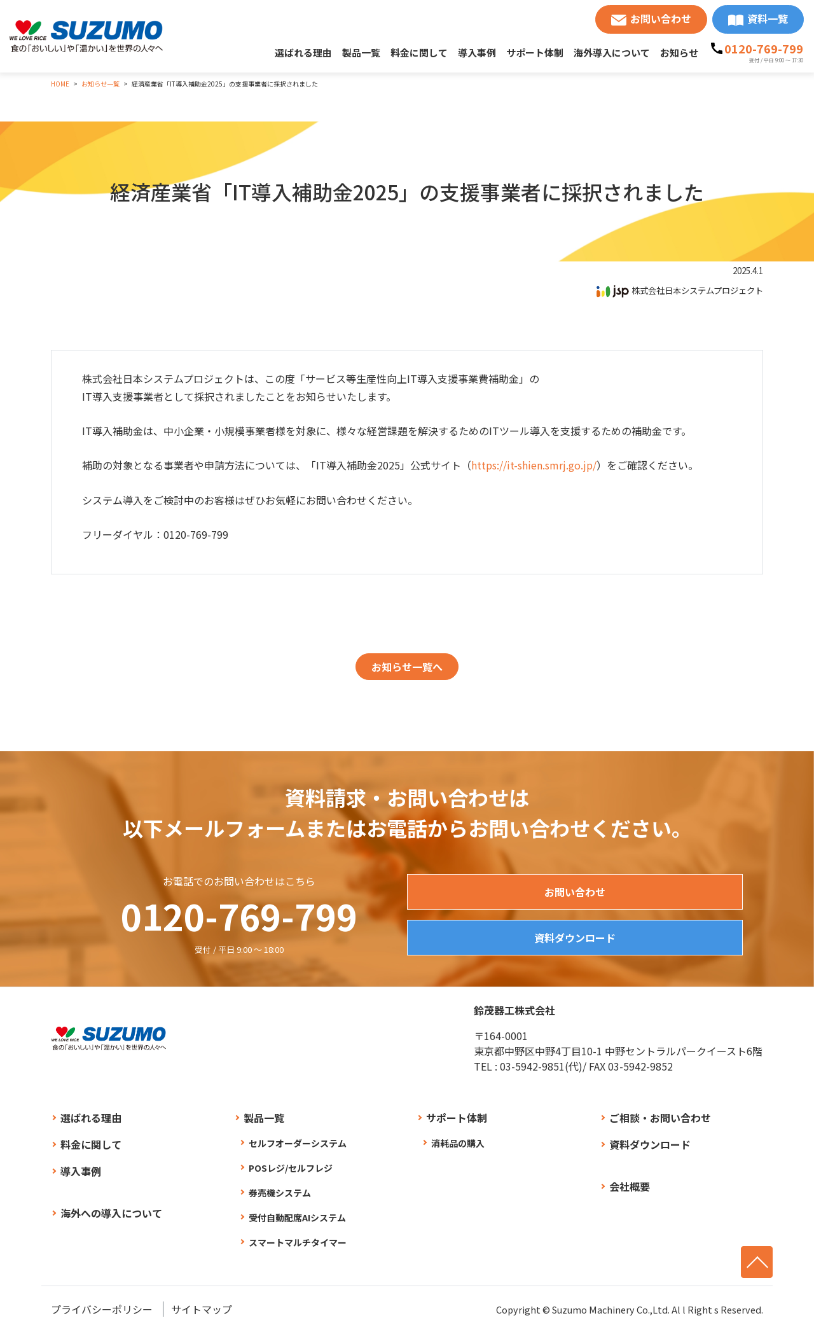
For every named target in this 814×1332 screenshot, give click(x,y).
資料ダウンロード (575, 937)
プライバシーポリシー (102, 1309)
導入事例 (477, 52)
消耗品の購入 (458, 1143)
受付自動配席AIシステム (297, 1217)
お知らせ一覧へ (407, 666)
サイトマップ (201, 1309)
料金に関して (419, 52)
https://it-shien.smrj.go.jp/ (534, 465)
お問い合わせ (660, 18)
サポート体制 (534, 52)
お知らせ (679, 52)
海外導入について (612, 52)
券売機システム (280, 1192)
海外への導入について (111, 1213)
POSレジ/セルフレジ (291, 1168)
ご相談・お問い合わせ (660, 1117)
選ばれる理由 (303, 52)
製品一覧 (361, 52)
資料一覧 (767, 18)
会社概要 (629, 1186)
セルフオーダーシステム (298, 1143)
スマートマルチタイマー (298, 1242)
